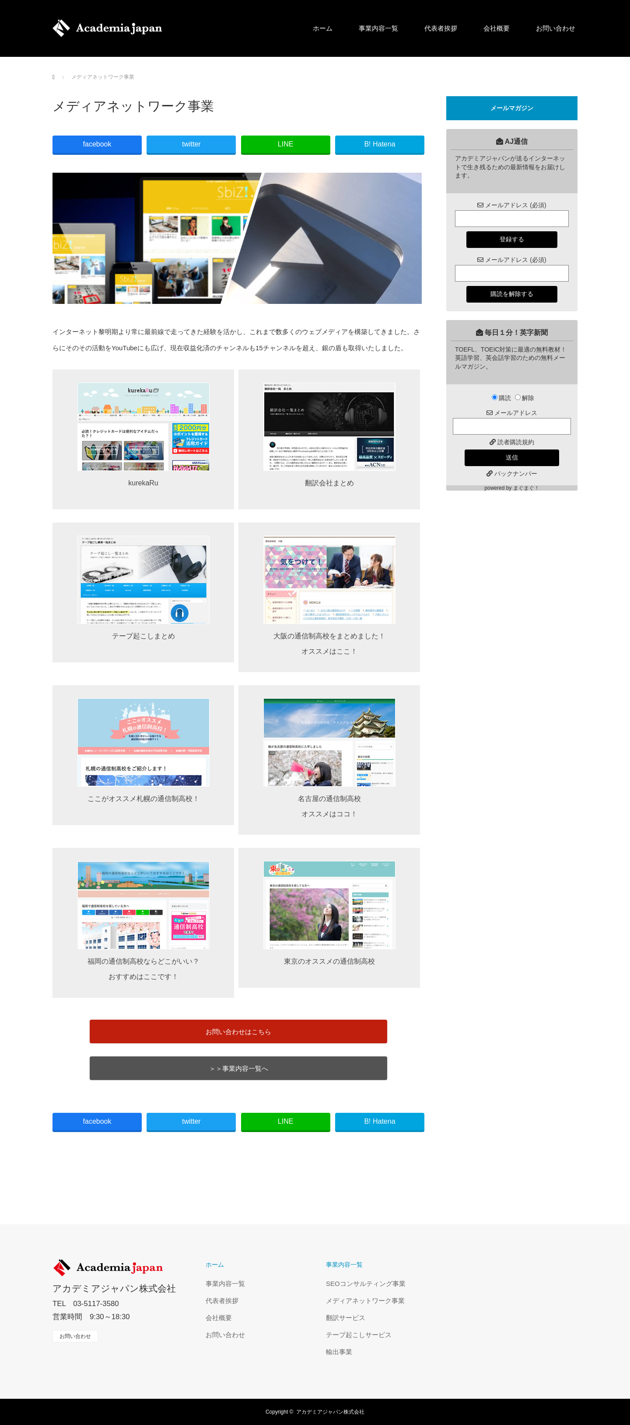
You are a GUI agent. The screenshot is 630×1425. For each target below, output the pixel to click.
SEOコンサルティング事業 (366, 1283)
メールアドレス (511, 413)
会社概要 (496, 28)
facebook (97, 144)
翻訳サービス (345, 1317)
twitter (191, 144)
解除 (524, 397)
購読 (501, 397)
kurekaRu (143, 435)
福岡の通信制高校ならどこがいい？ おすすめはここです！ (143, 920)
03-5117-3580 (96, 1304)
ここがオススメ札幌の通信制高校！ (143, 750)
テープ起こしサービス (359, 1334)
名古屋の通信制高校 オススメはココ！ (329, 758)
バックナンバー (515, 473)
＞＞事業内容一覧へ (238, 1068)
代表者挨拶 (440, 28)
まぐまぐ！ (526, 488)
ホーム (322, 28)
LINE (286, 144)
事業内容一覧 (378, 28)
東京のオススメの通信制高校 (329, 913)
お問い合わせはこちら (238, 1031)
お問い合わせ (555, 28)
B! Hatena (379, 144)
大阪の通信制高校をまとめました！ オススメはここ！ (329, 595)
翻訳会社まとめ (329, 435)
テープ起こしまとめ (143, 588)
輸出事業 (339, 1351)
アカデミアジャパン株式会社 (114, 1288)
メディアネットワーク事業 (365, 1300)
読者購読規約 (515, 442)
